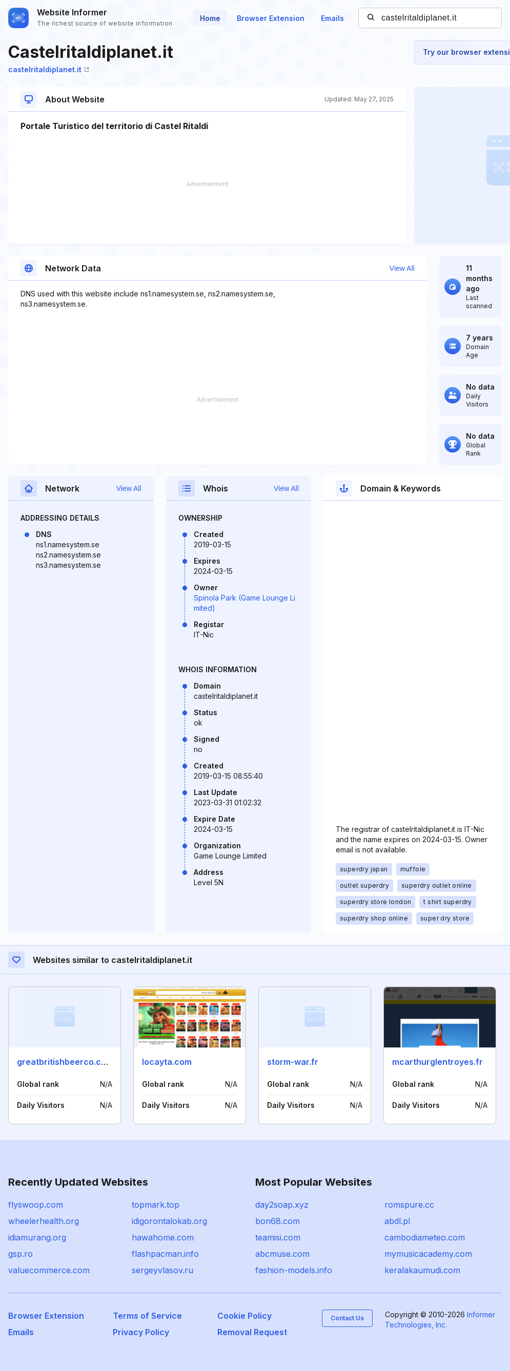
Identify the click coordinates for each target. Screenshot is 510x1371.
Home (210, 18)
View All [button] (402, 268)
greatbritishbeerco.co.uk (67, 1062)
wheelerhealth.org (43, 1221)
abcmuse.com (282, 1254)
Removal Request (252, 1332)
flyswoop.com (35, 1204)
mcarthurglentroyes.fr (437, 1062)
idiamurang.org (37, 1237)
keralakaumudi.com (422, 1270)
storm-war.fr (292, 1062)
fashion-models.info (293, 1270)
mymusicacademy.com (428, 1254)
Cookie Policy (244, 1316)
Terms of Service (147, 1316)
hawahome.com (163, 1237)
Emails (332, 18)
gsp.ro (20, 1254)
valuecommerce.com (49, 1270)
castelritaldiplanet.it (48, 69)
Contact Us (347, 1318)
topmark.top (155, 1204)
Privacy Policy (141, 1332)
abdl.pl (397, 1221)
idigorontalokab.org (169, 1221)
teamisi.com (277, 1237)
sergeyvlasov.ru (162, 1270)
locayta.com (167, 1062)
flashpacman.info (165, 1254)
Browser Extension (270, 18)
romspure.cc (409, 1204)
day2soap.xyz (282, 1204)
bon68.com (277, 1221)
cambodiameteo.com (424, 1237)
